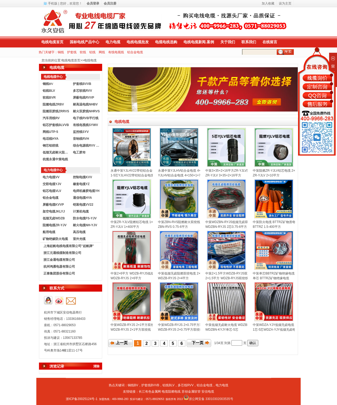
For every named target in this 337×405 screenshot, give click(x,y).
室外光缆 (79, 239)
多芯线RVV (186, 385)
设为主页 (285, 3)
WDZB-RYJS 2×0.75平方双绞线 (180, 329)
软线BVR (49, 97)
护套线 (72, 52)
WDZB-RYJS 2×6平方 (126, 278)
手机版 (52, 3)
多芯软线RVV (82, 91)
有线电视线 (116, 52)
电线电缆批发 (138, 42)
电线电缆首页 (52, 42)
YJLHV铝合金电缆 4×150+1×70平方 (183, 175)
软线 (83, 52)
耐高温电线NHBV (85, 104)
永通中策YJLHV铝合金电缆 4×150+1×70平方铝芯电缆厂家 (199, 170)
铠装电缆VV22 (83, 204)
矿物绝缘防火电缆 (55, 239)
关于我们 (227, 42)
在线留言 (269, 42)
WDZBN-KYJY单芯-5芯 (221, 329)
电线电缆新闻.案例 (199, 42)
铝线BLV (49, 91)
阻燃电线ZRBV (53, 104)
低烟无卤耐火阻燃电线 (57, 152)
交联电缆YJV (52, 184)
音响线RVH (81, 139)
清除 (96, 366)
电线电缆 (90, 60)
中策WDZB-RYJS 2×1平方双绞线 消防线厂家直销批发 (149, 325)
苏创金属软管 (191, 391)
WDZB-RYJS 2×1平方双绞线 (131, 329)
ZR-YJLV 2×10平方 (266, 175)
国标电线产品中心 (84, 42)
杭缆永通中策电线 (55, 159)
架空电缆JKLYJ (54, 211)
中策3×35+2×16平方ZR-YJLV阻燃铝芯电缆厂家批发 (241, 170)
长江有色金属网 (150, 391)
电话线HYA (50, 139)
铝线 (92, 52)
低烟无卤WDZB (54, 218)
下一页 (198, 343)
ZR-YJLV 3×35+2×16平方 (223, 175)
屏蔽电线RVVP (83, 97)
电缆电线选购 (166, 42)
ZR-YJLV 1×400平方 (125, 227)
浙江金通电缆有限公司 (59, 260)
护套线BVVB (82, 84)
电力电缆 (113, 42)
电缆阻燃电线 (171, 391)
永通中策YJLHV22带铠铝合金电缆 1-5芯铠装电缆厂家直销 (151, 170)
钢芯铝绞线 (50, 145)
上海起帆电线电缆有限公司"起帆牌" (68, 246)
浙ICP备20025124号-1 (81, 399)
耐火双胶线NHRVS (86, 111)
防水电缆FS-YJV (85, 218)
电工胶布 (79, 152)
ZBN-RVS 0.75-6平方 (173, 227)
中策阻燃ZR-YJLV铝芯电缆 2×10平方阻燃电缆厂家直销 (291, 170)
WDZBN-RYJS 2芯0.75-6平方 (226, 227)
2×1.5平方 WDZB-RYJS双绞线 (226, 278)
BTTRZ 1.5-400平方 (267, 227)
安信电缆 (207, 391)
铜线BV (133, 385)
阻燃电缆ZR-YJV (55, 225)
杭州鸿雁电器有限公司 (59, 266)
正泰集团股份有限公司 (59, 273)
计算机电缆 (81, 211)
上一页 (122, 343)
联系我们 (248, 42)
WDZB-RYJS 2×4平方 (173, 278)
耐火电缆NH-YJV (85, 225)
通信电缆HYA (82, 198)
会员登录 (93, 3)
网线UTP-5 (50, 132)
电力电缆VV (51, 177)
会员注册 (110, 3)
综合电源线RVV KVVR (87, 145)
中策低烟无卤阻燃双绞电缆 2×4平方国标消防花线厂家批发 (199, 273)
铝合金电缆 (135, 52)
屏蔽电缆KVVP (53, 204)
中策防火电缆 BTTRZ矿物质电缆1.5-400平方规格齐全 (290, 222)
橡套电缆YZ (81, 184)
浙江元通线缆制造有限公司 (62, 253)
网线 (102, 52)
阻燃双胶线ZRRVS (56, 111)
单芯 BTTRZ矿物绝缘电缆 (271, 278)
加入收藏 (268, 3)
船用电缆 (49, 232)
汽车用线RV (51, 118)
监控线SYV (81, 132)
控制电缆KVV (82, 177)
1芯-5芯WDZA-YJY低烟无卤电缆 (276, 329)
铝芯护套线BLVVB (56, 125)
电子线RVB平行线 (85, 118)
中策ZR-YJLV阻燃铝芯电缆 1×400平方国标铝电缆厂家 (149, 222)
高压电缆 (79, 232)
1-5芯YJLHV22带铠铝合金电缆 (132, 175)
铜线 (61, 52)
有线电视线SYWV (85, 125)
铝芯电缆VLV (52, 191)
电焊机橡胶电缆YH (86, 191)
